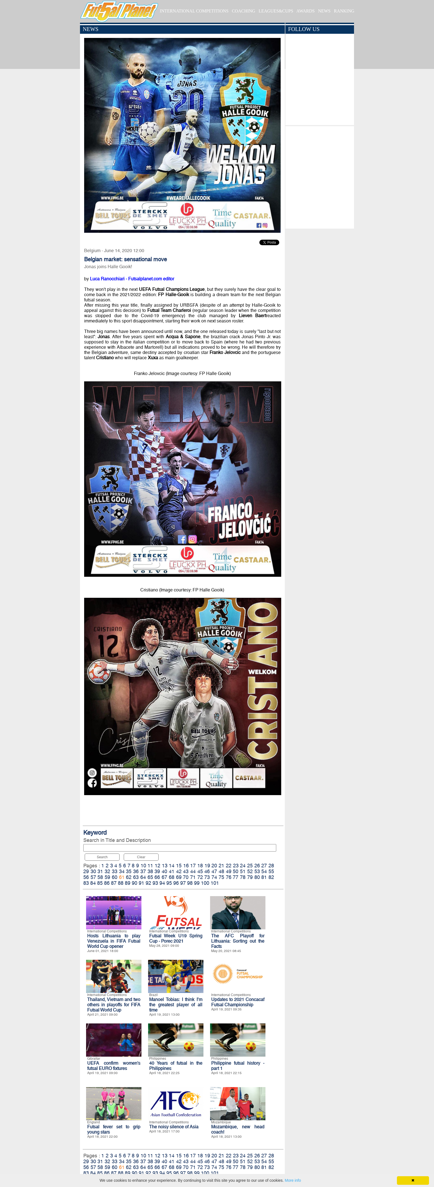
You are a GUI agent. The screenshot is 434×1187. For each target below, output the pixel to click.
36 (136, 871)
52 (250, 871)
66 (157, 877)
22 (228, 865)
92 (148, 883)
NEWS (324, 11)
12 (157, 865)
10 (143, 865)
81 (264, 877)
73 (207, 877)
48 (221, 871)
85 (100, 883)
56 (86, 877)
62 (128, 877)
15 (179, 865)
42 (179, 871)
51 (243, 871)
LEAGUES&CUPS (276, 11)
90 (134, 883)
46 (207, 871)
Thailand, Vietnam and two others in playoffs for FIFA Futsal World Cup (113, 1005)
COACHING (243, 11)
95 (169, 883)
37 (143, 871)
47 (214, 871)
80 (257, 877)
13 (164, 865)
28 (271, 865)
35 (128, 871)
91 (141, 883)
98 (190, 883)
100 (205, 883)
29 (86, 871)
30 (93, 871)
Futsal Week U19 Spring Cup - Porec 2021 (175, 938)
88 (120, 883)
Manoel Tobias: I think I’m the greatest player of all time (175, 1005)
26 (257, 865)
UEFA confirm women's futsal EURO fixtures (113, 1066)
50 (235, 871)
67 (164, 877)
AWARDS (305, 11)
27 (264, 865)
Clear (141, 857)
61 (122, 877)
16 (186, 865)
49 (228, 871)
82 (271, 877)
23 (236, 865)
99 (197, 883)
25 (250, 865)
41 (171, 871)
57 (93, 877)
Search (102, 857)
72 (200, 877)
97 (183, 883)
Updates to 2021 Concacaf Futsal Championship (237, 1002)
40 (164, 871)
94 (162, 883)
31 (100, 871)
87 (114, 883)
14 (171, 865)
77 (235, 877)
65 (150, 877)
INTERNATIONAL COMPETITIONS (194, 11)
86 (107, 883)
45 (200, 871)
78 (243, 877)
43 (185, 871)
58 (100, 877)
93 (155, 883)
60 (114, 877)
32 (107, 871)
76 (228, 877)
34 (122, 871)
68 (171, 877)
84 (93, 883)
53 (257, 871)
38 (150, 871)
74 (214, 877)
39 (157, 871)
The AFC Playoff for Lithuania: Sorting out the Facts (237, 941)
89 (127, 883)
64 (143, 877)
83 (86, 883)
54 (264, 871)
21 (221, 865)
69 (179, 877)
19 (207, 865)
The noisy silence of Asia (173, 1126)
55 (271, 871)
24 (243, 865)
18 (200, 865)
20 (214, 865)
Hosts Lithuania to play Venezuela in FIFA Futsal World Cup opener (113, 941)
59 (107, 877)
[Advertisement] (319, 176)
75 (221, 877)
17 (193, 865)
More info (293, 1180)
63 (136, 877)
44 (193, 871)
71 (193, 877)
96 (176, 883)
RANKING (344, 11)
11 (150, 865)
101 (215, 883)
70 (185, 877)
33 (114, 871)
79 (250, 877)
